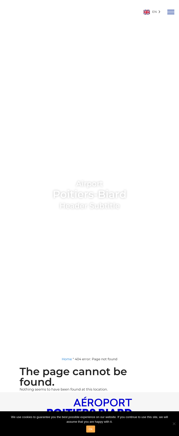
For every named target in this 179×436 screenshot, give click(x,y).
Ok (91, 429)
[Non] (174, 423)
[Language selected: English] (153, 11)
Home (67, 359)
